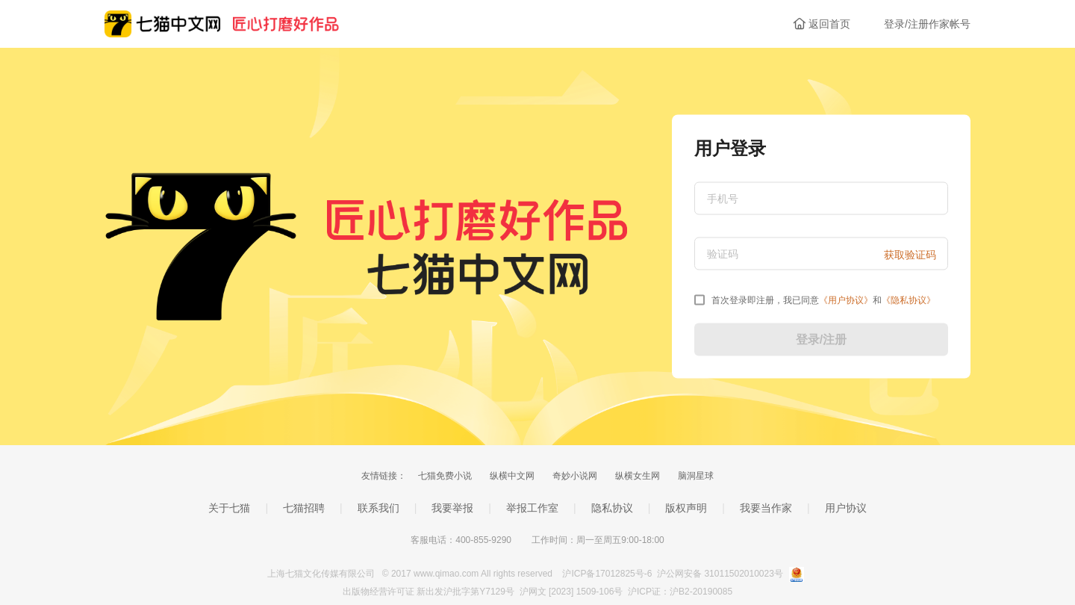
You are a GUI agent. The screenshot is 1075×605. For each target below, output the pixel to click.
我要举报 (452, 508)
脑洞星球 (696, 476)
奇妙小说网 (574, 476)
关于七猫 (229, 508)
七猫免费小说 (445, 476)
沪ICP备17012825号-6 (608, 573)
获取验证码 (910, 255)
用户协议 (846, 508)
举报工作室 (532, 508)
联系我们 (378, 508)
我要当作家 (766, 508)
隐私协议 (612, 508)
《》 (846, 300)
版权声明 (686, 508)
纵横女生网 (637, 476)
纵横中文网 (512, 476)
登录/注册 (821, 339)
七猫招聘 (304, 508)
